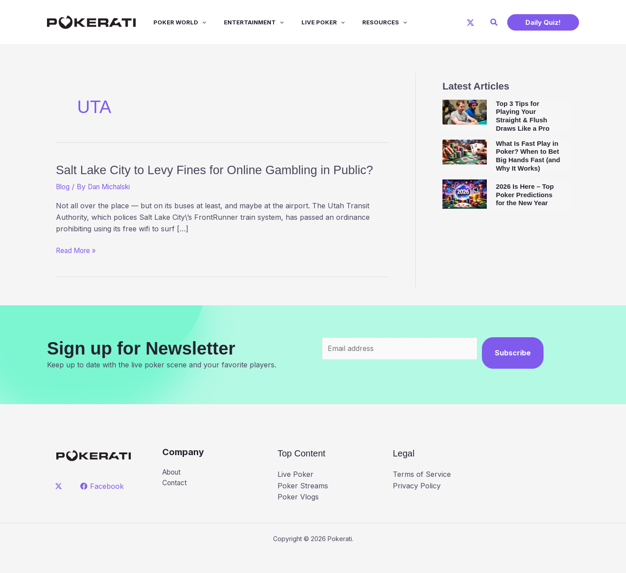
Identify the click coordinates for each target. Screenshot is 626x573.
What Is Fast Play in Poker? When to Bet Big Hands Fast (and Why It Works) (528, 156)
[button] (494, 22)
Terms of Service (422, 492)
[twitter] (60, 504)
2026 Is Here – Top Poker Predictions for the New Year (525, 195)
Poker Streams (303, 503)
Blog (63, 205)
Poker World (171, 22)
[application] (193, 22)
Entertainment (241, 22)
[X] (470, 23)
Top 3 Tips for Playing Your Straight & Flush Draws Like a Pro (522, 116)
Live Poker (307, 22)
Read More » (77, 269)
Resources (365, 22)
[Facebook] (103, 504)
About (172, 490)
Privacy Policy (417, 503)
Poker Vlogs (298, 515)
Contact (175, 502)
